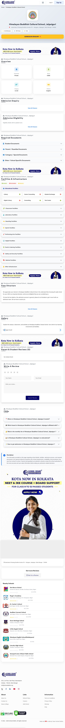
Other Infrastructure (10, 266)
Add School (26, 704)
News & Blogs (5, 704)
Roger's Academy (15, 596)
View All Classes (32, 108)
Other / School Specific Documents (16, 160)
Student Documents (11, 143)
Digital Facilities (9, 240)
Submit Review (32, 398)
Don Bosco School (15, 587)
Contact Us (4, 701)
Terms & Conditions (50, 698)
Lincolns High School (16, 645)
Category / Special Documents (15, 155)
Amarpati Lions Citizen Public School (21, 654)
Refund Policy (26, 698)
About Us (3, 698)
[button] (60, 330)
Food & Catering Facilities (12, 247)
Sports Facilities (9, 228)
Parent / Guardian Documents (15, 149)
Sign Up (59, 2)
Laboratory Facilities (10, 215)
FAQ (46, 707)
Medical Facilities (9, 260)
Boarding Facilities (10, 221)
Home (2, 7)
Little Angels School (16, 629)
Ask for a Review (32, 575)
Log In (50, 2)
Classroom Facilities (10, 208)
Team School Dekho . (58, 721)
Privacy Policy (48, 701)
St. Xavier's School (16, 604)
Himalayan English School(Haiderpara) (22, 637)
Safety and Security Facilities (13, 253)
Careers (25, 701)
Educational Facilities (10, 188)
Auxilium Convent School (18, 612)
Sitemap (47, 704)
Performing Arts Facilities (12, 234)
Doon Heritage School (17, 620)
